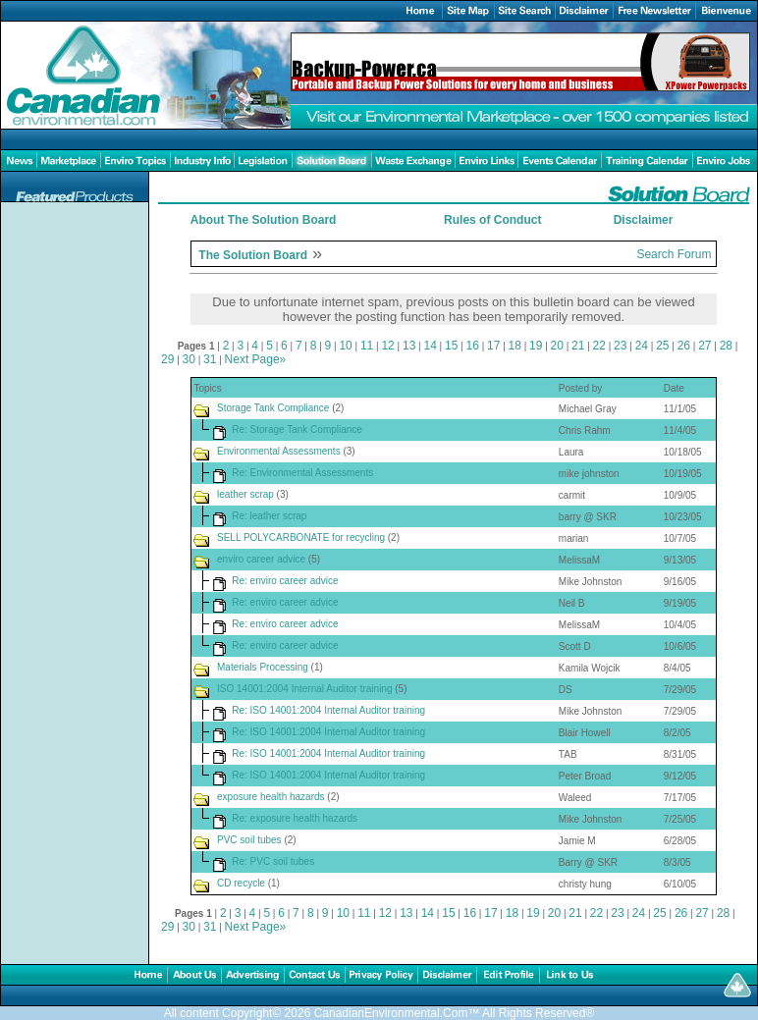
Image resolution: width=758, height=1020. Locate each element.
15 (451, 345)
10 (345, 345)
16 (472, 345)
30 (189, 359)
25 (662, 345)
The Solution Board (252, 255)
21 (577, 345)
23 (620, 345)
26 (683, 345)
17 (493, 345)
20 (557, 345)
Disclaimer (644, 220)
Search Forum (673, 254)
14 (429, 345)
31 (209, 359)
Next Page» (256, 359)
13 (409, 345)
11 (366, 345)
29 (167, 359)
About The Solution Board (263, 220)
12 (387, 345)
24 (641, 345)
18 (515, 345)
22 (599, 345)
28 (726, 345)
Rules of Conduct (492, 220)
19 (535, 345)
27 (704, 345)
